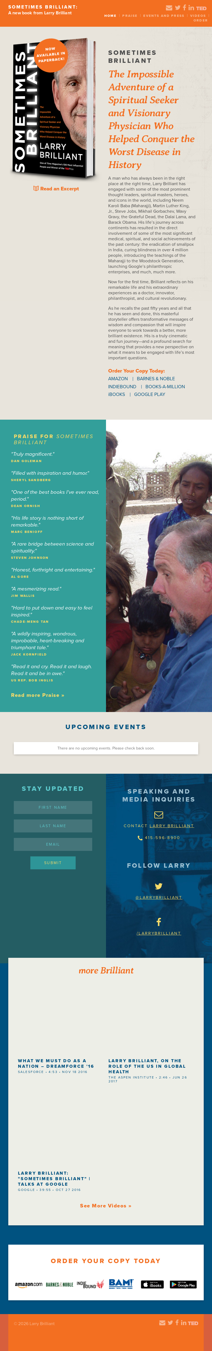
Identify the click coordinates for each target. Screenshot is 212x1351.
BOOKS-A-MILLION (165, 387)
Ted (201, 8)
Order (201, 20)
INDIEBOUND (122, 387)
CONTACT (159, 815)
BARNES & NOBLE (156, 379)
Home (110, 16)
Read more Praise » (38, 695)
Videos (198, 16)
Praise (129, 16)
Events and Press (163, 16)
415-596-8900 (159, 838)
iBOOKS (116, 394)
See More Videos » (106, 1206)
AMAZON (118, 379)
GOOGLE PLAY (149, 394)
